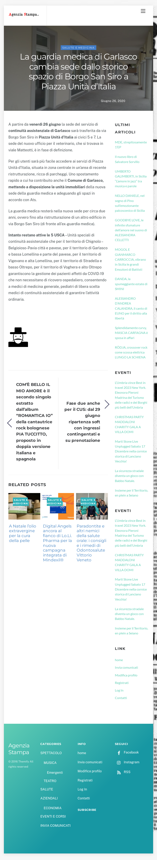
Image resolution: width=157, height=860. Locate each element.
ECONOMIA (53, 809)
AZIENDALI (49, 799)
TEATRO (50, 782)
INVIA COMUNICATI (55, 827)
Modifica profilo (126, 676)
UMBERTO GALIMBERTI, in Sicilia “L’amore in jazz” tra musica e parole (131, 179)
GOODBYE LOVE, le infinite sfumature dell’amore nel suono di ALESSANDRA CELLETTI (131, 231)
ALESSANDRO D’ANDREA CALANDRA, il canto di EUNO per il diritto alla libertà (131, 309)
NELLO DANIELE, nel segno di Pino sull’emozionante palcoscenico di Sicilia (130, 204)
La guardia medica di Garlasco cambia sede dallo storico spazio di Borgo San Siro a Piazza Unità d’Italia (78, 72)
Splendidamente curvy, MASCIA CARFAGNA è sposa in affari (131, 334)
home (119, 661)
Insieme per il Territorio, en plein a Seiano (131, 493)
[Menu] (143, 11)
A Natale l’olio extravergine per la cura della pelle (22, 534)
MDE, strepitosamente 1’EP (131, 145)
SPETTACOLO (51, 754)
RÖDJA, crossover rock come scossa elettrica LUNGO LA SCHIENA (131, 353)
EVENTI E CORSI (53, 817)
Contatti (121, 699)
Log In (119, 691)
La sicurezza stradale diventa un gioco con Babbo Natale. (129, 477)
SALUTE (46, 790)
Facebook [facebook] (127, 753)
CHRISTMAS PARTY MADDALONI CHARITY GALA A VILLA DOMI (129, 425)
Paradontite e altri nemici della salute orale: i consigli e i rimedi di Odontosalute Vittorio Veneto (91, 544)
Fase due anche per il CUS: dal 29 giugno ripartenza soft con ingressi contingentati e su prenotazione (82, 422)
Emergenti (55, 774)
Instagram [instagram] (127, 763)
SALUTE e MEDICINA (78, 48)
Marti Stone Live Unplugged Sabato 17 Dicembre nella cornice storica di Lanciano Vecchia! (131, 452)
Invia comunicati (126, 668)
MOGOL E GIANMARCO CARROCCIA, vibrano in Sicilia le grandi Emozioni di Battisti (130, 260)
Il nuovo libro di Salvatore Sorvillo (127, 160)
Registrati (122, 684)
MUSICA (50, 764)
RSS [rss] (122, 773)
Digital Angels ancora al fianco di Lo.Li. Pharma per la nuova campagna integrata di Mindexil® (57, 544)
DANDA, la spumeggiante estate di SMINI (131, 285)
